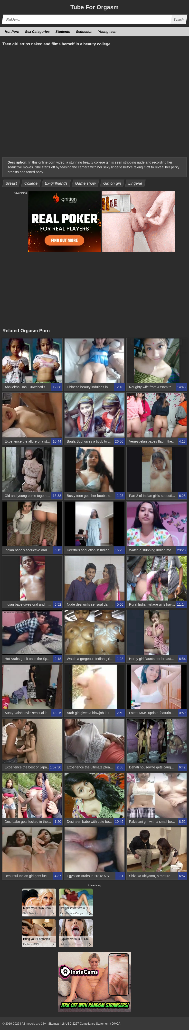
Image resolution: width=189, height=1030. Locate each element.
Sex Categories (37, 31)
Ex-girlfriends (56, 183)
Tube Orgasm (94, 7)
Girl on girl (112, 183)
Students (63, 31)
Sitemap (53, 1023)
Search (178, 19)
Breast (11, 183)
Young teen (107, 31)
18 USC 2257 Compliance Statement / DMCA (90, 1023)
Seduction (84, 31)
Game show (85, 183)
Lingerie (135, 183)
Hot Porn (12, 31)
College (31, 183)
